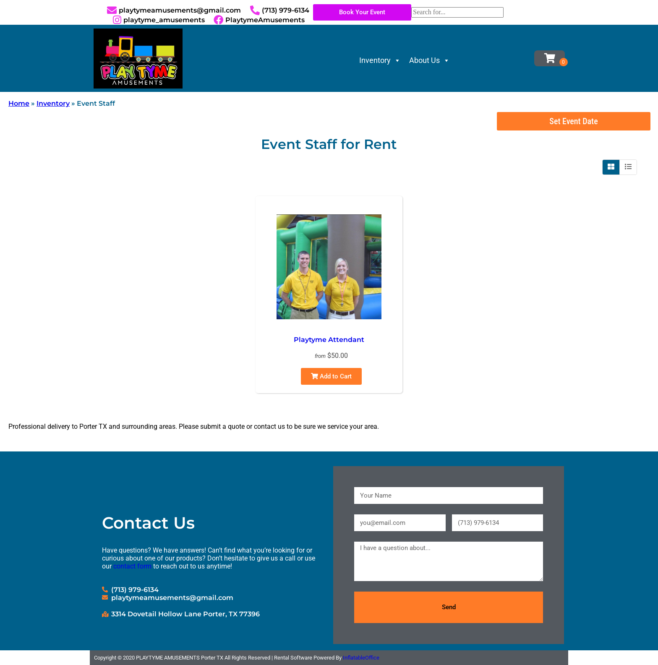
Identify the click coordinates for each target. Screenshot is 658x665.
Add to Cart (331, 376)
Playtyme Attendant (329, 340)
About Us (429, 60)
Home (18, 103)
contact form (132, 566)
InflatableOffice (361, 658)
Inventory (380, 60)
